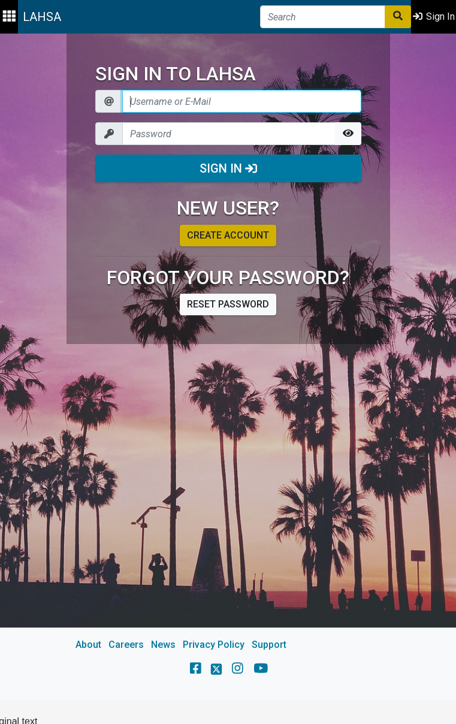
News (163, 644)
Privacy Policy (213, 644)
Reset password (228, 304)
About (88, 644)
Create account (228, 235)
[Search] (322, 16)
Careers (126, 644)
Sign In (228, 168)
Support (269, 644)
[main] (228, 367)
